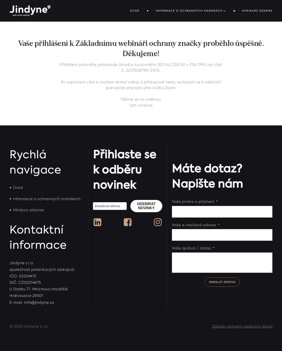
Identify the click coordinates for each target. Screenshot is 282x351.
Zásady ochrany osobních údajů (242, 326)
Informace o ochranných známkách (191, 10)
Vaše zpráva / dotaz (191, 248)
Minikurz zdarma (257, 10)
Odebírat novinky (146, 206)
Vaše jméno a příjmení (193, 201)
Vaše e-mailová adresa (194, 224)
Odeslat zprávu (222, 282)
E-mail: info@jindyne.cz (32, 302)
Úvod (134, 10)
